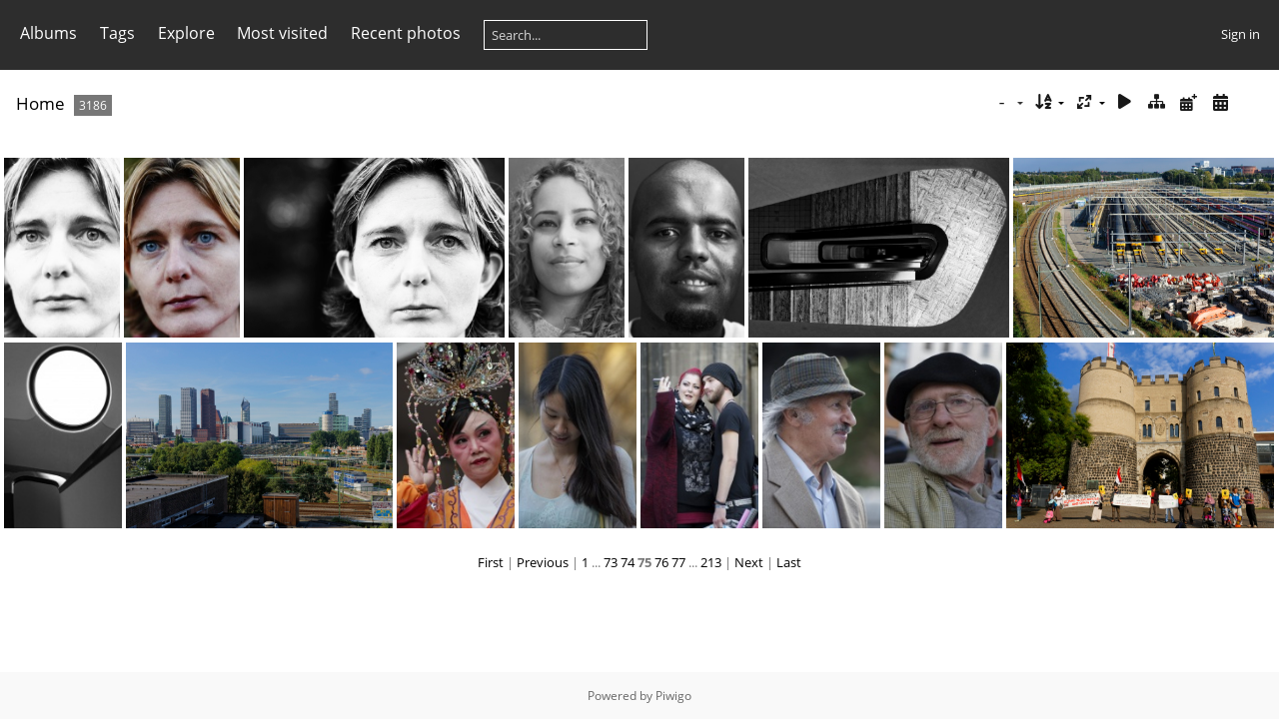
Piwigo (673, 695)
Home (40, 103)
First (491, 562)
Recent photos (406, 33)
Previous (543, 562)
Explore (186, 33)
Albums (48, 33)
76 (661, 562)
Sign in (1240, 34)
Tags (117, 33)
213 (710, 562)
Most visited (282, 33)
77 (678, 562)
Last (788, 562)
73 (611, 562)
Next (748, 562)
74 (628, 562)
